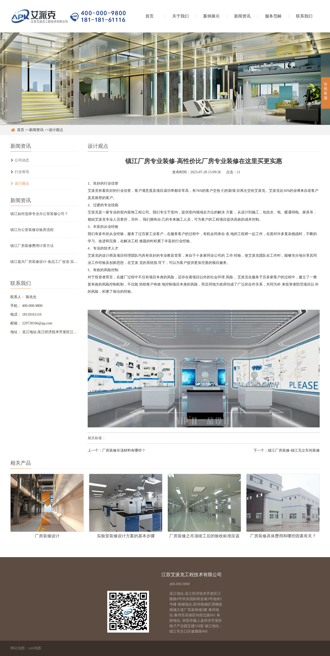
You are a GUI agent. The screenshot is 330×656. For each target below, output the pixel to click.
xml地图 (34, 648)
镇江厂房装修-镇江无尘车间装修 (294, 450)
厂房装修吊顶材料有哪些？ (123, 450)
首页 (149, 16)
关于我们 (180, 16)
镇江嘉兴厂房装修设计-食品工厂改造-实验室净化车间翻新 (44, 262)
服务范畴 (273, 16)
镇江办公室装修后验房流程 (32, 230)
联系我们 (304, 16)
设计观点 (56, 130)
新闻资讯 (242, 16)
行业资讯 (22, 172)
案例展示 (211, 16)
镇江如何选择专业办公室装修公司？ (39, 214)
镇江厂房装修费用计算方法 (32, 246)
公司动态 (22, 160)
